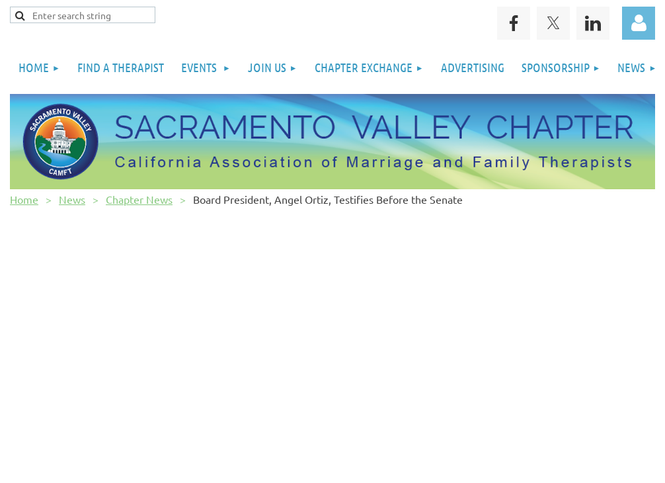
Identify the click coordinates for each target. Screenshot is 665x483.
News (72, 199)
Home (24, 199)
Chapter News (139, 199)
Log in (638, 23)
